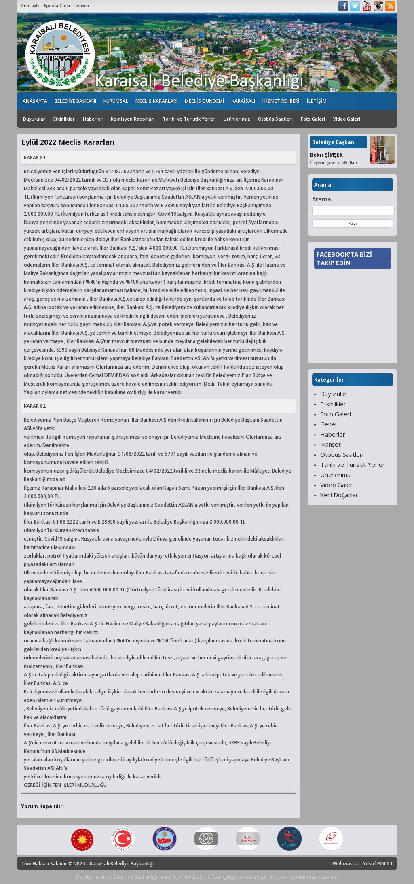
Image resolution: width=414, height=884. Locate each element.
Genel (328, 424)
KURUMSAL (116, 101)
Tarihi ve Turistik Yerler (189, 119)
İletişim (81, 5)
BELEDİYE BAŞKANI (75, 101)
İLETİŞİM (317, 101)
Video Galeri (346, 119)
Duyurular (34, 119)
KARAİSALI (243, 101)
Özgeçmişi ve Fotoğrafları (333, 162)
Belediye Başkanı (334, 142)
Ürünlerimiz (237, 119)
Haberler (93, 119)
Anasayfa (30, 5)
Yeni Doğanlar (339, 495)
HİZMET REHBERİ (281, 101)
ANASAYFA (35, 101)
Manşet (330, 444)
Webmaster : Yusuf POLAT (363, 863)
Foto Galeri (313, 119)
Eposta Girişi (57, 5)
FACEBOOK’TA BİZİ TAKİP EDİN (344, 258)
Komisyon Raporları (132, 119)
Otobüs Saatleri (275, 119)
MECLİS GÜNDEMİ (204, 101)
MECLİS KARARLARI (156, 101)
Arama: (322, 199)
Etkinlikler (64, 119)
